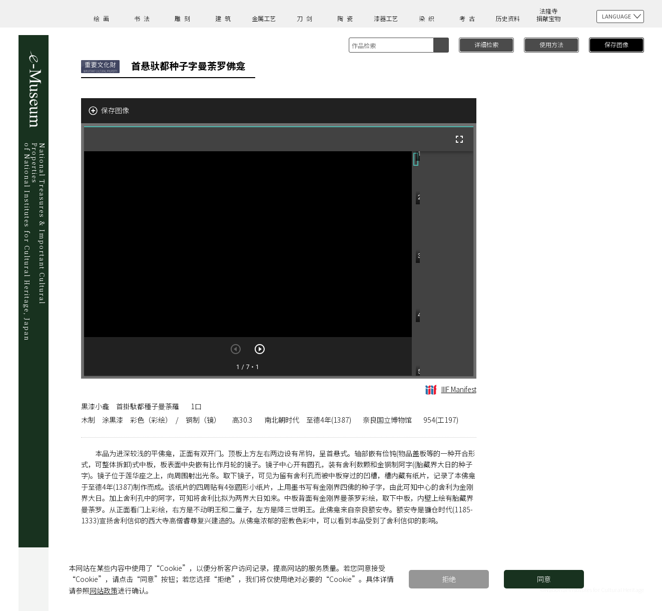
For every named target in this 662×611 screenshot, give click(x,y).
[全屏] (459, 139)
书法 (143, 18)
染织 (428, 18)
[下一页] (260, 349)
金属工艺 (264, 18)
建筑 (224, 18)
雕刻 (184, 18)
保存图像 (616, 44)
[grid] (442, 263)
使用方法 (551, 44)
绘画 (103, 18)
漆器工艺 (386, 18)
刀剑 (306, 18)
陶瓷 (346, 18)
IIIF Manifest (450, 389)
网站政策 (104, 590)
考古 (468, 18)
